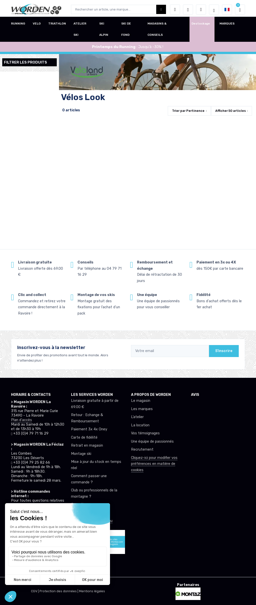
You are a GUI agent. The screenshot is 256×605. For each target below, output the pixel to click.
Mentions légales (92, 591)
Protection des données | (59, 591)
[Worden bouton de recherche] (161, 9)
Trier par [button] (188, 111)
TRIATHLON (57, 26)
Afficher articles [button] (230, 111)
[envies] (188, 10)
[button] (175, 10)
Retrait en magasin (87, 445)
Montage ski (81, 454)
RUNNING (18, 26)
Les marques (142, 409)
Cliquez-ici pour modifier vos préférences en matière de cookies (154, 464)
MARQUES (227, 26)
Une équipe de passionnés (152, 441)
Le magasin (140, 401)
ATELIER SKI (80, 31)
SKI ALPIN (103, 31)
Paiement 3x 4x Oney (89, 429)
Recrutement (142, 449)
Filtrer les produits (25, 62)
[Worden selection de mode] (214, 10)
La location (140, 425)
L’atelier (137, 417)
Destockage (201, 26)
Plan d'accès (21, 420)
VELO (37, 26)
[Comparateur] (201, 10)
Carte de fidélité (84, 437)
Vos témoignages (145, 433)
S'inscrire (223, 351)
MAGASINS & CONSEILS (157, 31)
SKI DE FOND (126, 31)
